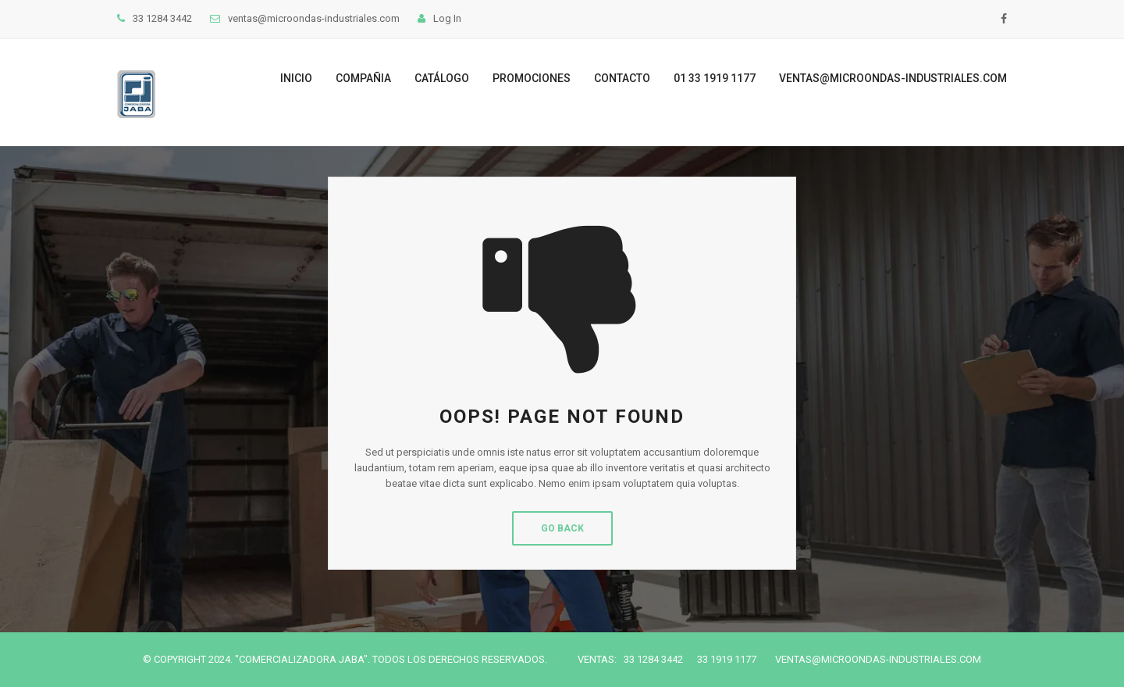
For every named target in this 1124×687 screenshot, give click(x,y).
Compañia (363, 78)
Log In (439, 18)
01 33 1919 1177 (715, 78)
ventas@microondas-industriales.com (893, 78)
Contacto (622, 78)
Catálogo (441, 78)
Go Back (562, 528)
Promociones (532, 78)
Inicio (296, 78)
